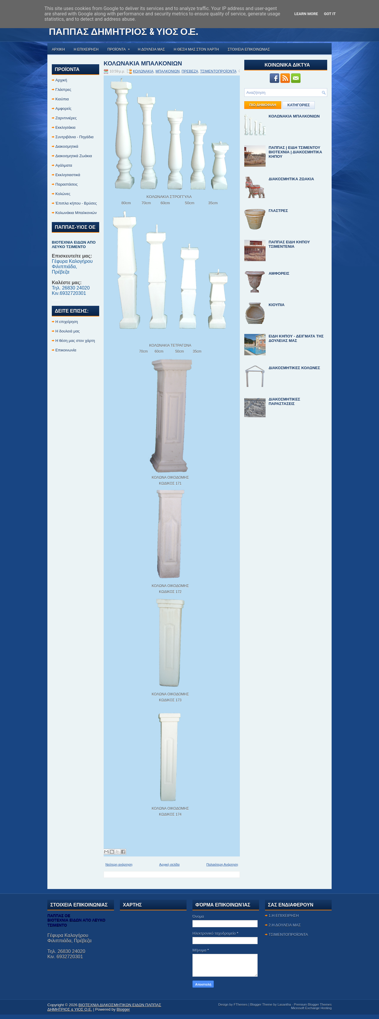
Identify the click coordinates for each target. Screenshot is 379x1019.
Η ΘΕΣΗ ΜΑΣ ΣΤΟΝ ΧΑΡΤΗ (196, 49)
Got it (330, 14)
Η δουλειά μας (67, 331)
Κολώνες (62, 194)
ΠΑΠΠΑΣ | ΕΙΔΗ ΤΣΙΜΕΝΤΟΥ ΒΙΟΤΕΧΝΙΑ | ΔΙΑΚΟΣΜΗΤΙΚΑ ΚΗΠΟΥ (295, 152)
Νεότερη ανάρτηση (118, 864)
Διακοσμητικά (66, 146)
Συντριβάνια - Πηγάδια (74, 137)
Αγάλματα (63, 165)
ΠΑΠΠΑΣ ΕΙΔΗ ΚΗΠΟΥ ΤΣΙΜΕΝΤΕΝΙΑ (289, 244)
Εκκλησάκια (65, 127)
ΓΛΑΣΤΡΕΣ (278, 210)
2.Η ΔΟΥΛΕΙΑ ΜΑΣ (285, 925)
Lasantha (284, 1004)
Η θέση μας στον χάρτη (75, 340)
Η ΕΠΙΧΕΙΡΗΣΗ (86, 49)
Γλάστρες (63, 89)
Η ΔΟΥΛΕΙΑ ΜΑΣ (151, 49)
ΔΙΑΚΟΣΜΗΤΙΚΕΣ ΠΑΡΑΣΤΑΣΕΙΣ (284, 401)
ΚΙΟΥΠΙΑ (277, 305)
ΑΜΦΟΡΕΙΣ (279, 273)
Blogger (123, 1009)
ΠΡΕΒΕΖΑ (190, 71)
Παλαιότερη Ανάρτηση (222, 864)
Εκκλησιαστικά (67, 175)
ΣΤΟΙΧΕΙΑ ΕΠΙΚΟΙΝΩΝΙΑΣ (249, 49)
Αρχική (61, 80)
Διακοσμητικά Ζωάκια (73, 156)
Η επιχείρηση (66, 321)
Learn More (306, 14)
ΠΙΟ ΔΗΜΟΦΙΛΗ (262, 105)
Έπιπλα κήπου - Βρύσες (76, 203)
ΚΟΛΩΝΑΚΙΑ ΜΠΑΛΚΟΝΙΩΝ (143, 63)
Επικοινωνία (65, 350)
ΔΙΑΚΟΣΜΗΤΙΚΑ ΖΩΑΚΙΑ (291, 179)
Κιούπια (62, 99)
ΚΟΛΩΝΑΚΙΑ (143, 71)
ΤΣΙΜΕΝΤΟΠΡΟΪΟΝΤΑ (218, 71)
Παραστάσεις (66, 184)
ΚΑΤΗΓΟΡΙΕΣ (299, 105)
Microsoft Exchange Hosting (311, 1008)
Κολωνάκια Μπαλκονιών (76, 212)
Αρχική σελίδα (169, 864)
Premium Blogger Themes (313, 1004)
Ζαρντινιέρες (66, 118)
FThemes (240, 1004)
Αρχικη (58, 49)
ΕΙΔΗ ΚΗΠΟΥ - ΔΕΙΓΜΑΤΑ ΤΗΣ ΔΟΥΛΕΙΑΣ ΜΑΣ (296, 338)
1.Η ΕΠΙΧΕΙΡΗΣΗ (284, 915)
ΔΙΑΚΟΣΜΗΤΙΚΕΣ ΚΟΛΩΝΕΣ (294, 368)
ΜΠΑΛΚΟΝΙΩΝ (167, 71)
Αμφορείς (63, 108)
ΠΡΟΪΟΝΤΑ (120, 47)
